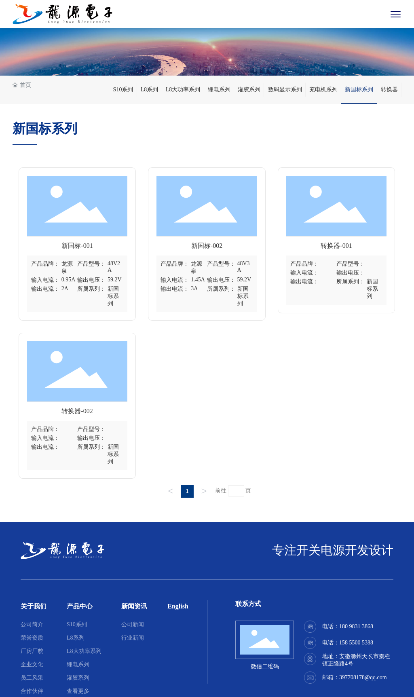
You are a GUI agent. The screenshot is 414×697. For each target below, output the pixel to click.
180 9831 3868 (356, 626)
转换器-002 (77, 411)
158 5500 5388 (356, 643)
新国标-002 (206, 245)
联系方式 (248, 603)
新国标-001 (77, 245)
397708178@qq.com (363, 677)
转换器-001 (336, 245)
